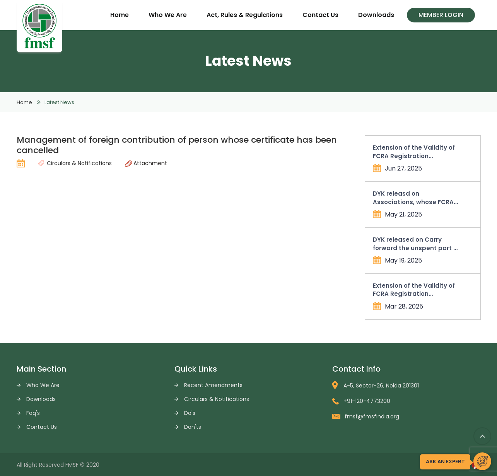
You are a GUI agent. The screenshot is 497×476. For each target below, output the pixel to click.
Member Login (440, 14)
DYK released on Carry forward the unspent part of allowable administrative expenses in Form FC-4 (416, 243)
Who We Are (168, 14)
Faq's (33, 413)
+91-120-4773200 (361, 401)
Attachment (146, 163)
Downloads (376, 14)
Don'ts (192, 427)
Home (119, 14)
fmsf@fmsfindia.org (365, 416)
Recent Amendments (213, 385)
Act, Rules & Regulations (245, 14)
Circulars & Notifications (216, 399)
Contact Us (320, 14)
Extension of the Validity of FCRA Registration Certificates (414, 151)
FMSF (72, 465)
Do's (189, 413)
